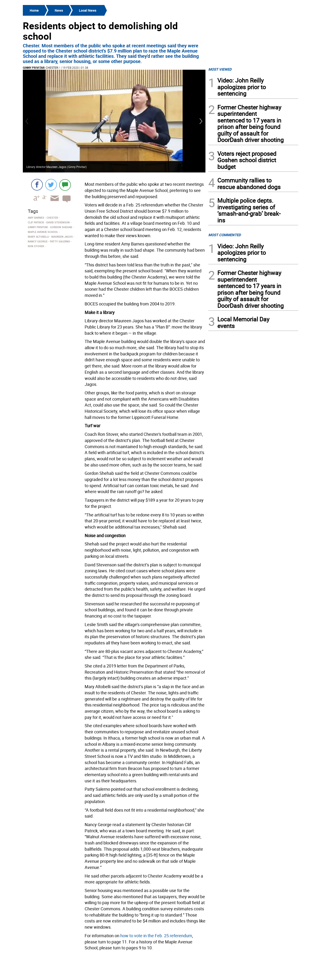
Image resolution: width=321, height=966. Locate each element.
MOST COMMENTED (224, 234)
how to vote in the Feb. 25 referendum (156, 935)
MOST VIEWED (220, 69)
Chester (52, 67)
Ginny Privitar (34, 67)
